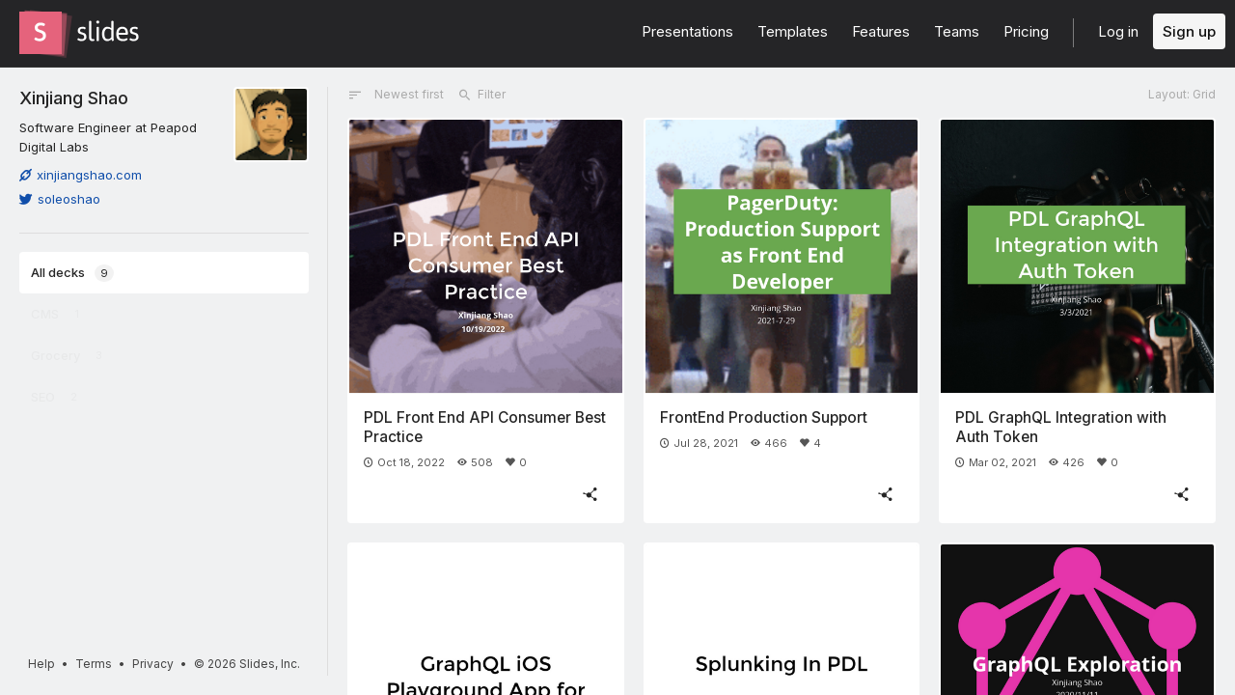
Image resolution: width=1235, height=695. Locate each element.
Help (41, 663)
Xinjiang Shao (73, 97)
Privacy (153, 663)
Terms (93, 663)
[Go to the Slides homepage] (40, 33)
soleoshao (59, 199)
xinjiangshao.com (80, 174)
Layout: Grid (1182, 94)
